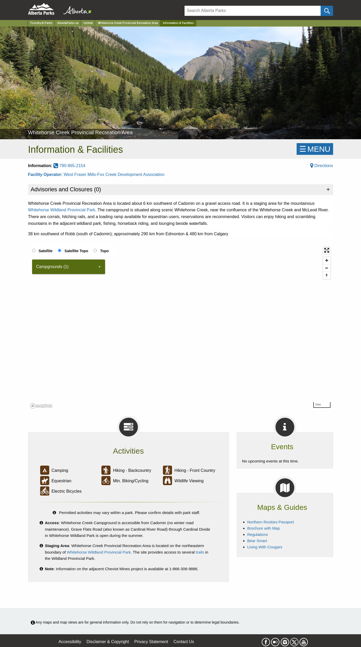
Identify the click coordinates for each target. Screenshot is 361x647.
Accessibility (69, 641)
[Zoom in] (327, 260)
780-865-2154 (69, 165)
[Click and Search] (327, 11)
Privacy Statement (151, 641)
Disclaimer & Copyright (108, 641)
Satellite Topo (76, 251)
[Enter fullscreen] (327, 250)
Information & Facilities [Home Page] (178, 23)
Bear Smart (257, 540)
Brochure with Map (263, 528)
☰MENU (314, 149)
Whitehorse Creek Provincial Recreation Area (128, 23)
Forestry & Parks (41, 23)
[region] (180, 327)
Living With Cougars (264, 547)
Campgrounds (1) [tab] (52, 266)
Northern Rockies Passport (270, 522)
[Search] (253, 11)
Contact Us (183, 641)
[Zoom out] (327, 268)
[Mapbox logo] (41, 406)
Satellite (46, 251)
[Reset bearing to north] (327, 275)
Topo (104, 251)
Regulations (257, 534)
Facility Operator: (46, 174)
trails (200, 552)
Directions (321, 165)
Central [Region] (88, 23)
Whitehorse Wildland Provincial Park (61, 210)
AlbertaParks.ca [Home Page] (67, 23)
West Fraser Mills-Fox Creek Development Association (114, 174)
